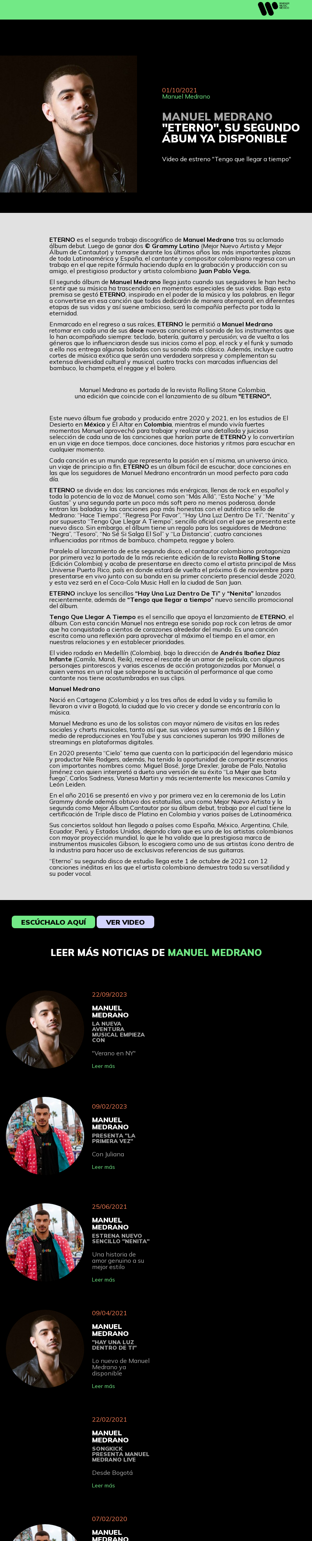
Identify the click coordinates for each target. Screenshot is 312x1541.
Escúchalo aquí (53, 922)
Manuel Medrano (186, 96)
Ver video (125, 922)
